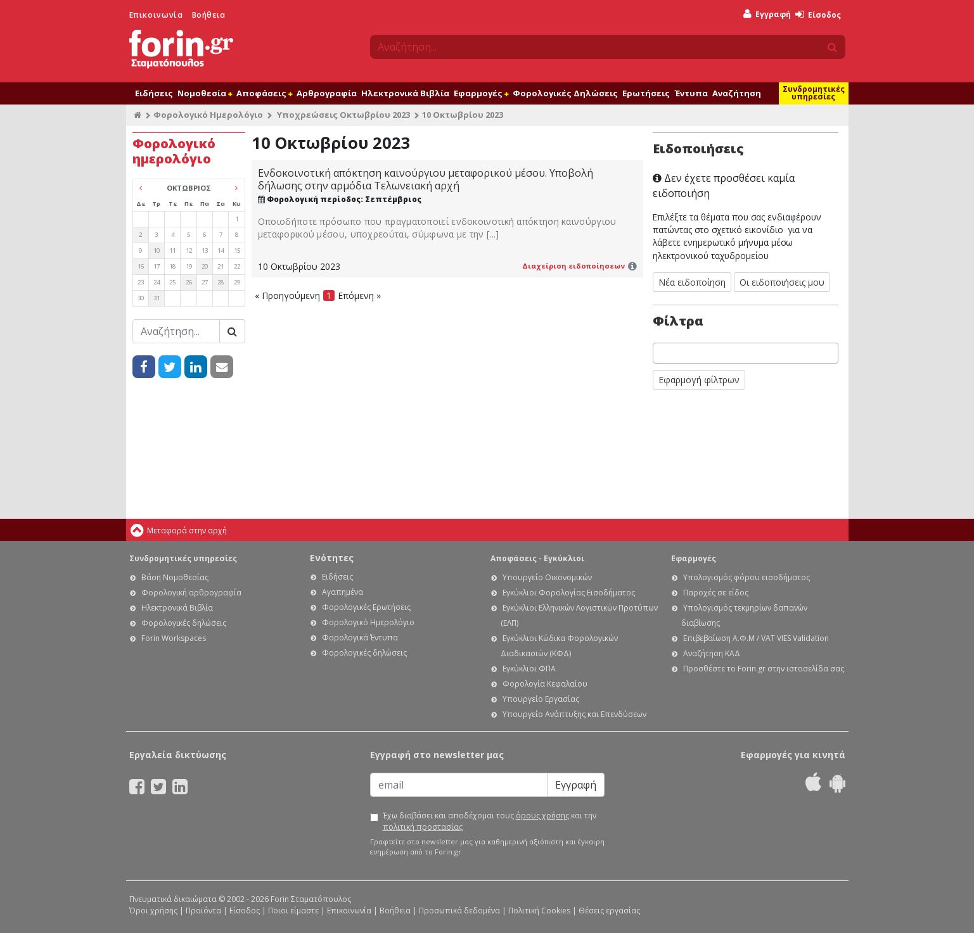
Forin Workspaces (173, 638)
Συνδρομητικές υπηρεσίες (814, 93)
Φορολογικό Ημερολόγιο (208, 114)
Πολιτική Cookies (539, 910)
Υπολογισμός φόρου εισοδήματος (746, 577)
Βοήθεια (209, 15)
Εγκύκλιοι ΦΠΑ (529, 668)
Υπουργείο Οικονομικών (547, 577)
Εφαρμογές (481, 93)
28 (220, 282)
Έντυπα (691, 93)
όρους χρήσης (542, 815)
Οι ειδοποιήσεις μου (782, 282)
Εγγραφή (767, 14)
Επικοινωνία (156, 15)
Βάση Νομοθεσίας (174, 577)
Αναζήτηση (736, 93)
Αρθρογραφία (327, 93)
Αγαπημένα (342, 592)
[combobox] (746, 353)
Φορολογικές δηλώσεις (183, 623)
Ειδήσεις (154, 93)
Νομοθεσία (204, 93)
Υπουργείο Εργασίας (541, 699)
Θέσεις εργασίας (609, 910)
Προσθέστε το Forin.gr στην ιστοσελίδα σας (763, 668)
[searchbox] (660, 353)
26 (189, 282)
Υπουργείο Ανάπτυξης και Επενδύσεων (574, 714)
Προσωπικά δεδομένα (459, 910)
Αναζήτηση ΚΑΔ (711, 653)
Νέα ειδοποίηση (692, 282)
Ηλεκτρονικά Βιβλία (405, 93)
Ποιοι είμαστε (293, 910)
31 (156, 298)
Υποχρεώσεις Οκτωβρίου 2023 (343, 114)
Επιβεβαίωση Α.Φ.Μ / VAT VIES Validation (756, 638)
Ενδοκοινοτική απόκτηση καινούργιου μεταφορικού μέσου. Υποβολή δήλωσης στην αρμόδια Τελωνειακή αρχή (425, 179)
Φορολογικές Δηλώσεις (565, 93)
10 (156, 250)
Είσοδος (818, 15)
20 (205, 266)
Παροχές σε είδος (715, 592)
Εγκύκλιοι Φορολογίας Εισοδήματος (569, 592)
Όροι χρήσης (153, 910)
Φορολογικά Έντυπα (360, 637)
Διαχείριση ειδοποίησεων (573, 265)
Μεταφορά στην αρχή (187, 530)
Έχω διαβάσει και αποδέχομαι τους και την (489, 821)
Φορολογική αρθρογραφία (191, 592)
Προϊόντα (203, 910)
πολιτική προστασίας (423, 827)
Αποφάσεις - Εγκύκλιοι (537, 558)
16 (141, 266)
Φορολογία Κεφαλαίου (545, 683)
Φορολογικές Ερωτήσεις (366, 607)
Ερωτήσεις (646, 93)
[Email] (459, 785)
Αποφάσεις (264, 93)
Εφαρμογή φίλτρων (699, 380)
